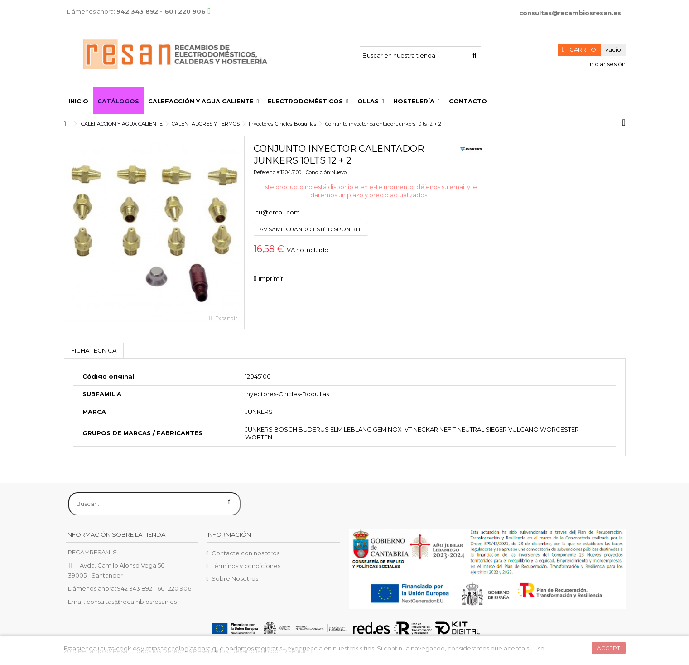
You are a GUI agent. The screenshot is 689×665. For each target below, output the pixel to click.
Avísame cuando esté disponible (311, 229)
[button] (204, 100)
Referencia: (267, 172)
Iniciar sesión (606, 64)
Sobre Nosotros (235, 578)
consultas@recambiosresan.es (570, 12)
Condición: (318, 172)
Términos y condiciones (246, 565)
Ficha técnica (93, 350)
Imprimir (271, 278)
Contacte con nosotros (245, 553)
